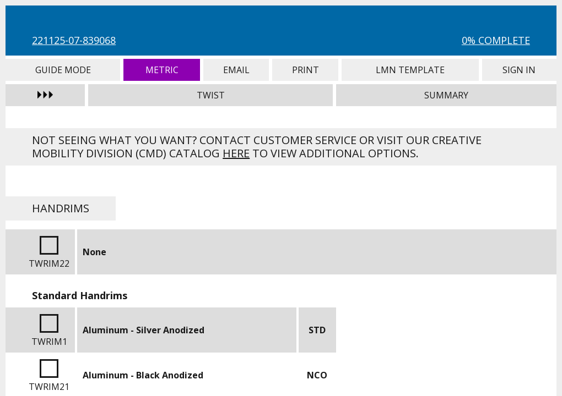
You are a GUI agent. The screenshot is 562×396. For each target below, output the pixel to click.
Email (236, 70)
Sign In (519, 70)
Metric (161, 70)
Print (305, 70)
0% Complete (496, 40)
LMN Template (410, 70)
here (236, 153)
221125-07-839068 (74, 40)
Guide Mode (63, 70)
